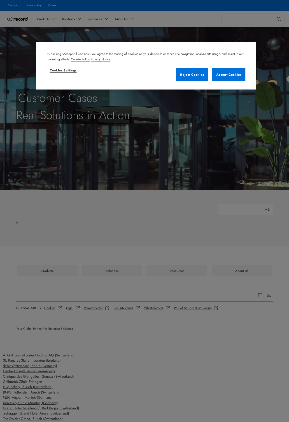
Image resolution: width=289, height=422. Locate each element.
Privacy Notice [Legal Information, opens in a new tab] (100, 59)
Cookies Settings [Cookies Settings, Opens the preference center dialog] (63, 70)
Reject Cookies (192, 74)
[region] (146, 66)
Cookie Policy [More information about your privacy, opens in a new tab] (80, 59)
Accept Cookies (228, 74)
